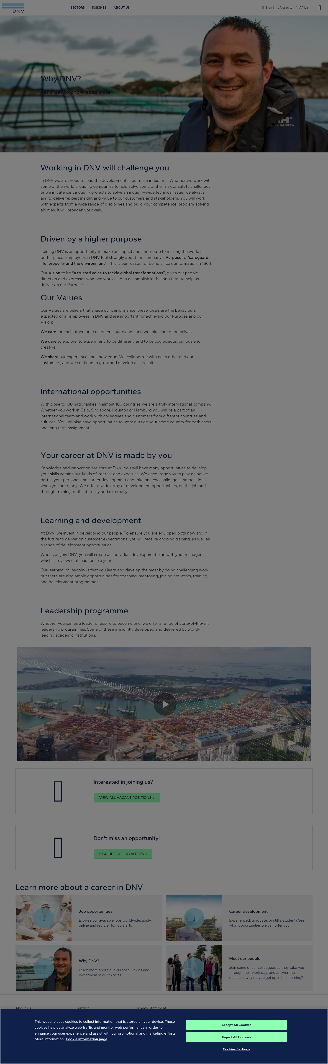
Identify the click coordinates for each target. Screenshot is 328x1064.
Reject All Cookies (236, 1044)
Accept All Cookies (236, 1031)
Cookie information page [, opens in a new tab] (87, 1045)
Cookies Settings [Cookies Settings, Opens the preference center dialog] (236, 1056)
